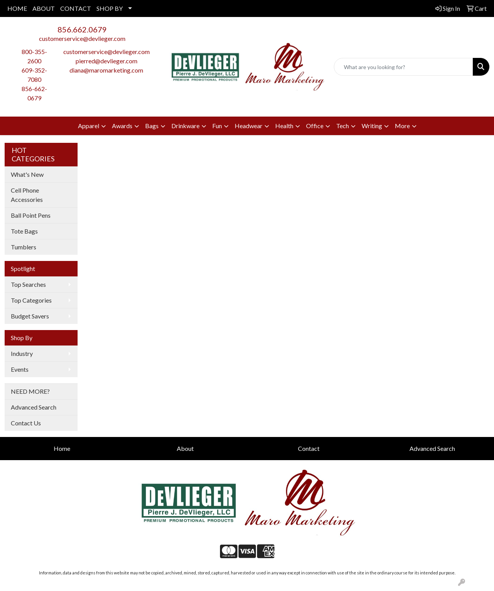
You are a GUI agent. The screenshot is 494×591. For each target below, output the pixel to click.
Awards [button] (122, 125)
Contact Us (26, 423)
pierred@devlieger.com (106, 60)
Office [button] (314, 125)
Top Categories (31, 300)
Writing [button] (372, 125)
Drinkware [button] (185, 125)
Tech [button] (342, 125)
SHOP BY (109, 8)
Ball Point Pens (31, 215)
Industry (22, 353)
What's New (27, 174)
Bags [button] (152, 125)
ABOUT (43, 8)
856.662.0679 (82, 29)
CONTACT (75, 8)
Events (20, 369)
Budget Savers (30, 316)
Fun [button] (217, 125)
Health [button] (284, 125)
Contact (309, 448)
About (185, 448)
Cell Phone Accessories (27, 194)
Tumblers (23, 247)
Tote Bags (24, 231)
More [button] (402, 125)
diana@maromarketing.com (106, 70)
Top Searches (28, 284)
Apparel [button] (88, 125)
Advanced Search (33, 407)
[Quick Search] (403, 67)
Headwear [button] (248, 125)
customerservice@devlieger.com (82, 38)
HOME (17, 8)
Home (62, 448)
